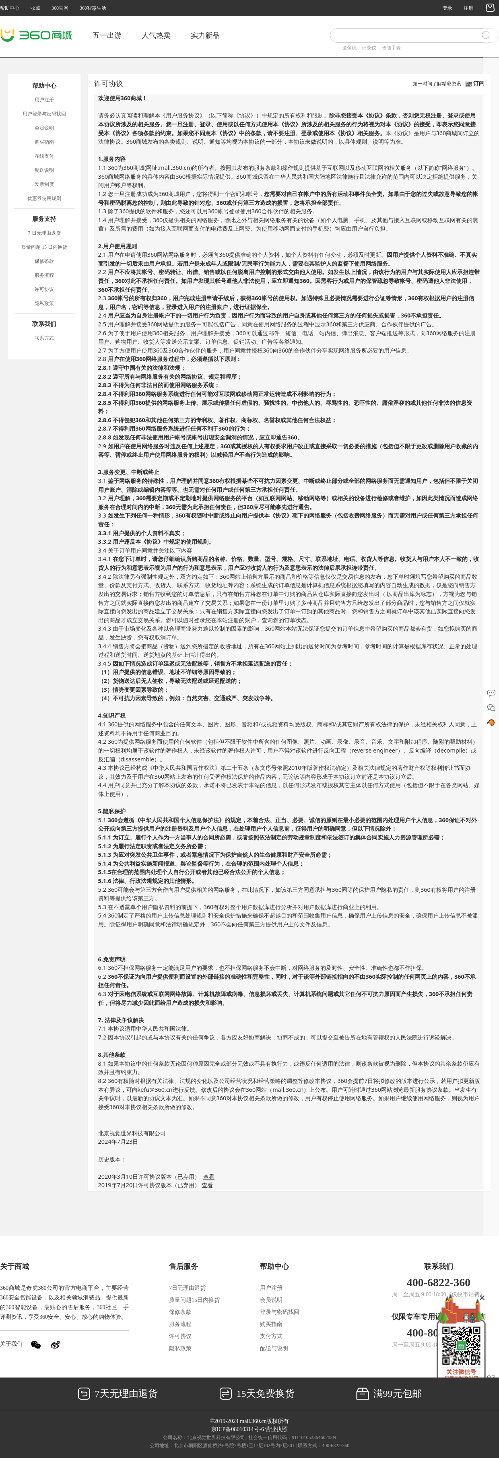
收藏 (35, 8)
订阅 (479, 83)
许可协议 (44, 289)
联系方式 (44, 338)
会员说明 (44, 128)
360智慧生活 (93, 8)
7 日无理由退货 (44, 233)
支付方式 (271, 1336)
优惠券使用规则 (44, 198)
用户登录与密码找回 (44, 114)
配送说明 (44, 170)
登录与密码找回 (279, 1312)
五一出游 (107, 35)
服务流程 (44, 275)
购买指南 (44, 142)
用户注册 (44, 100)
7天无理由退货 (118, 1394)
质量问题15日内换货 (194, 1300)
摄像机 (349, 48)
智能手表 (391, 48)
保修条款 (44, 261)
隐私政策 (44, 303)
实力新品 (205, 35)
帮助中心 (9, 8)
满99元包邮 (389, 1394)
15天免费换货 (257, 1394)
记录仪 (369, 48)
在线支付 (44, 156)
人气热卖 (156, 35)
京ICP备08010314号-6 (237, 1429)
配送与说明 (274, 1348)
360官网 (60, 8)
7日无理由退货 (187, 1288)
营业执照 (276, 1429)
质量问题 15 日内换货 (44, 247)
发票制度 (44, 184)
